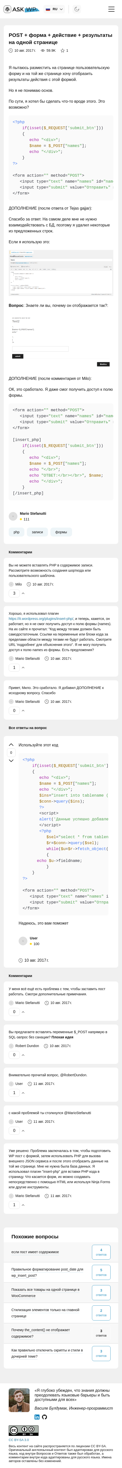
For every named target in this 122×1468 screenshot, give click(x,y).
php (16, 532)
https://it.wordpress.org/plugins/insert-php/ (41, 619)
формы (61, 532)
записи (37, 532)
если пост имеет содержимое (35, 1252)
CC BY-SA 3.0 (19, 1440)
